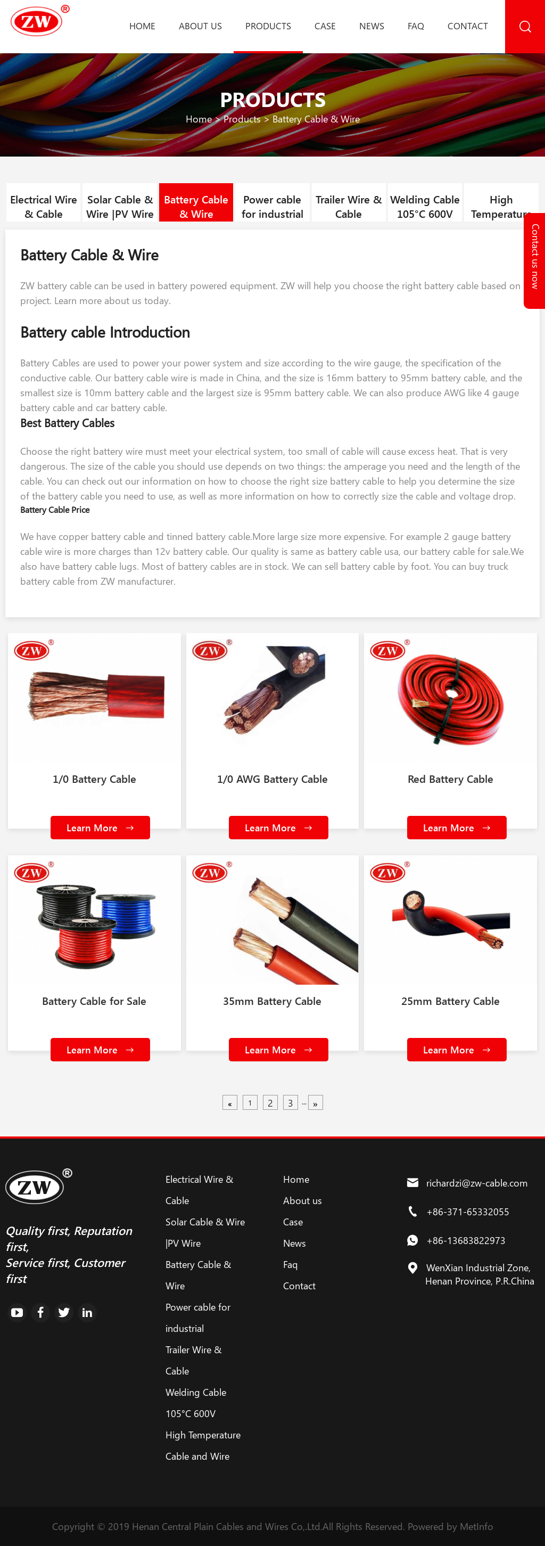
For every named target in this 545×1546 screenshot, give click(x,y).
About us (200, 25)
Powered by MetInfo (450, 1526)
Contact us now (536, 256)
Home (142, 25)
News (371, 25)
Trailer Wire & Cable (349, 206)
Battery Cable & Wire (316, 118)
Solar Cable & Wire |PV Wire (120, 206)
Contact (468, 25)
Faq (416, 25)
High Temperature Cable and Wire (501, 213)
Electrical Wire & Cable (43, 206)
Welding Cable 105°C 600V (425, 206)
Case (325, 25)
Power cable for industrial (272, 206)
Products (268, 25)
